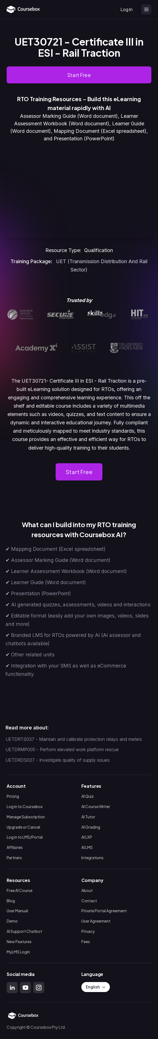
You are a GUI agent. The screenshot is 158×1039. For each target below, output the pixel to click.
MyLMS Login (18, 952)
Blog (11, 900)
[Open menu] (146, 9)
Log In (126, 9)
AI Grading (90, 827)
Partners (14, 857)
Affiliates (15, 847)
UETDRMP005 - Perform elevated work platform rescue (62, 749)
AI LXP (86, 837)
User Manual (17, 911)
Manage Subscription (26, 816)
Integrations (92, 857)
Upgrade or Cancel (23, 827)
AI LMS (87, 847)
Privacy (88, 931)
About (87, 890)
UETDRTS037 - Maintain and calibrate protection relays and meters (74, 739)
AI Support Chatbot (24, 931)
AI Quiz (87, 796)
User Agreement (95, 921)
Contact (89, 900)
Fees (85, 941)
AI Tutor (88, 816)
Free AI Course (19, 890)
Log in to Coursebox (25, 806)
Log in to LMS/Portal (25, 837)
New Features (19, 941)
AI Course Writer (95, 806)
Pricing (13, 796)
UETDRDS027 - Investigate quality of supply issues (58, 760)
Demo (12, 921)
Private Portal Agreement (104, 911)
